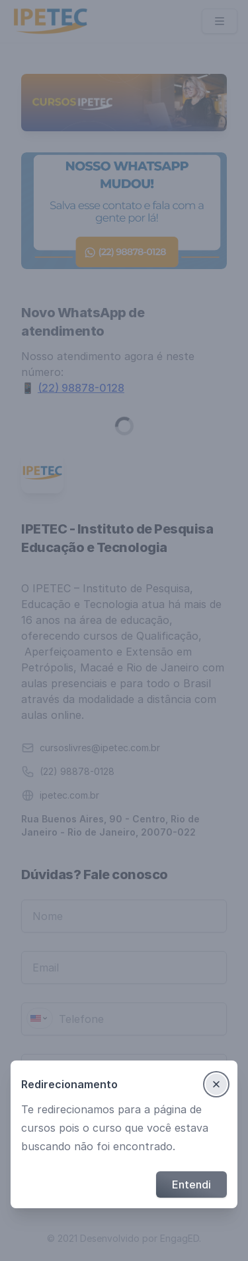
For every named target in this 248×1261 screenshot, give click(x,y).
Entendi (191, 1184)
